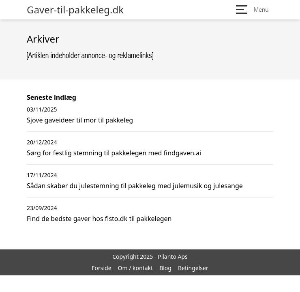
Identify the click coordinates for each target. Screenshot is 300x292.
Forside (101, 268)
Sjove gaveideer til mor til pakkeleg (80, 120)
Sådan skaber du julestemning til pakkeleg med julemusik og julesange (135, 185)
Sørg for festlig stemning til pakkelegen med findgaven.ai (114, 152)
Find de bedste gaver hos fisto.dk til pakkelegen (99, 218)
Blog (165, 268)
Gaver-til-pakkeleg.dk (75, 9)
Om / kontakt (135, 268)
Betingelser (193, 268)
